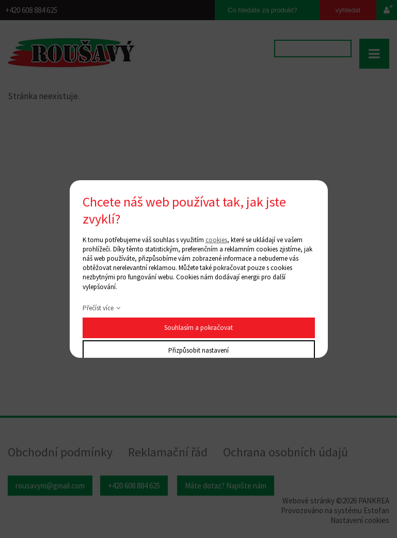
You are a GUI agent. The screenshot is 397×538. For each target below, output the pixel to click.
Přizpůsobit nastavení (198, 350)
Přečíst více (98, 308)
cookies (216, 239)
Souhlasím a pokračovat (198, 327)
